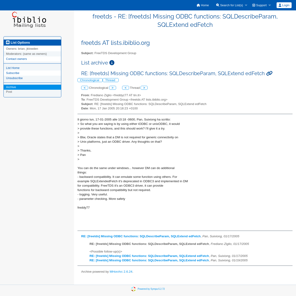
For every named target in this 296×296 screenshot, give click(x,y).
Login (284, 5)
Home (203, 5)
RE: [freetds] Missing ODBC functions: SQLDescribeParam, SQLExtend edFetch (141, 236)
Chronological (90, 80)
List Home (13, 68)
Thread (110, 80)
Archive (11, 87)
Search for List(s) (229, 5)
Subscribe (12, 73)
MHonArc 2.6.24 (121, 271)
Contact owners (16, 59)
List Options (18, 42)
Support (259, 5)
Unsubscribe (14, 78)
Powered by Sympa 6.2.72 (151, 289)
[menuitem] (203, 5)
